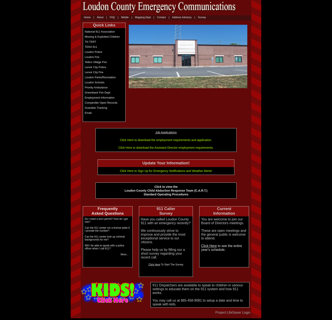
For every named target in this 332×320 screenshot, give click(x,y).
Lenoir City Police (95, 67)
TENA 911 (91, 46)
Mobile (125, 17)
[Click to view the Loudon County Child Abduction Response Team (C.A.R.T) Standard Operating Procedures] (107, 211)
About (100, 17)
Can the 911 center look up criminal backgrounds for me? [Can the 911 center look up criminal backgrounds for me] (105, 238)
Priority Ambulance (96, 87)
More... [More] (125, 254)
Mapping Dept (143, 17)
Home (87, 17)
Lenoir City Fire (94, 72)
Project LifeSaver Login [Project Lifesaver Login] (232, 312)
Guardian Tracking (96, 107)
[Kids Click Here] (112, 302)
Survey (202, 17)
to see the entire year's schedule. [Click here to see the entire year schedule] (221, 247)
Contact (161, 17)
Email (88, 112)
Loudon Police (93, 52)
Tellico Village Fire (96, 62)
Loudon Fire (92, 57)
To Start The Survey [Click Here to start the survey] (165, 264)
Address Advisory (182, 17)
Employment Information (100, 97)
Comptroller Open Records (101, 102)
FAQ (112, 17)
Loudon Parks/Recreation (100, 77)
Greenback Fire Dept (97, 92)
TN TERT (90, 41)
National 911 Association (100, 31)
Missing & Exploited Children (102, 36)
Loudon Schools (94, 82)
